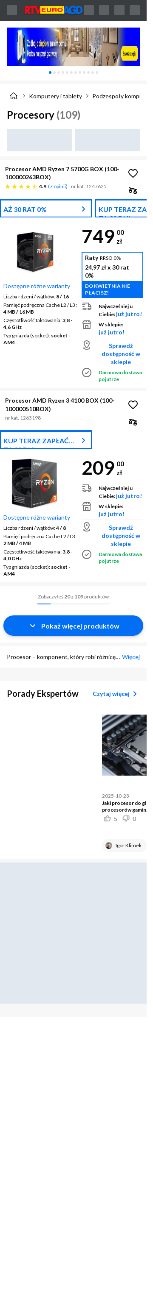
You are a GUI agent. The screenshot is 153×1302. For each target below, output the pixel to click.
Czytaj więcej (116, 694)
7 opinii (58, 186)
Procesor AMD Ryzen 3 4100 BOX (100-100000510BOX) (60, 404)
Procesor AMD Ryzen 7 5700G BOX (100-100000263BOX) (62, 173)
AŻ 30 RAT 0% (25, 209)
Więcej (131, 656)
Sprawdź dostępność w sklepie (121, 353)
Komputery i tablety (55, 96)
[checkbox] (133, 190)
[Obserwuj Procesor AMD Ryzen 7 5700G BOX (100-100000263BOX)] (133, 173)
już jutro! (129, 313)
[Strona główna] (13, 96)
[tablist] (73, 72)
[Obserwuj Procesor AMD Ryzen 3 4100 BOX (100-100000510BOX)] (133, 404)
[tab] (50, 72)
